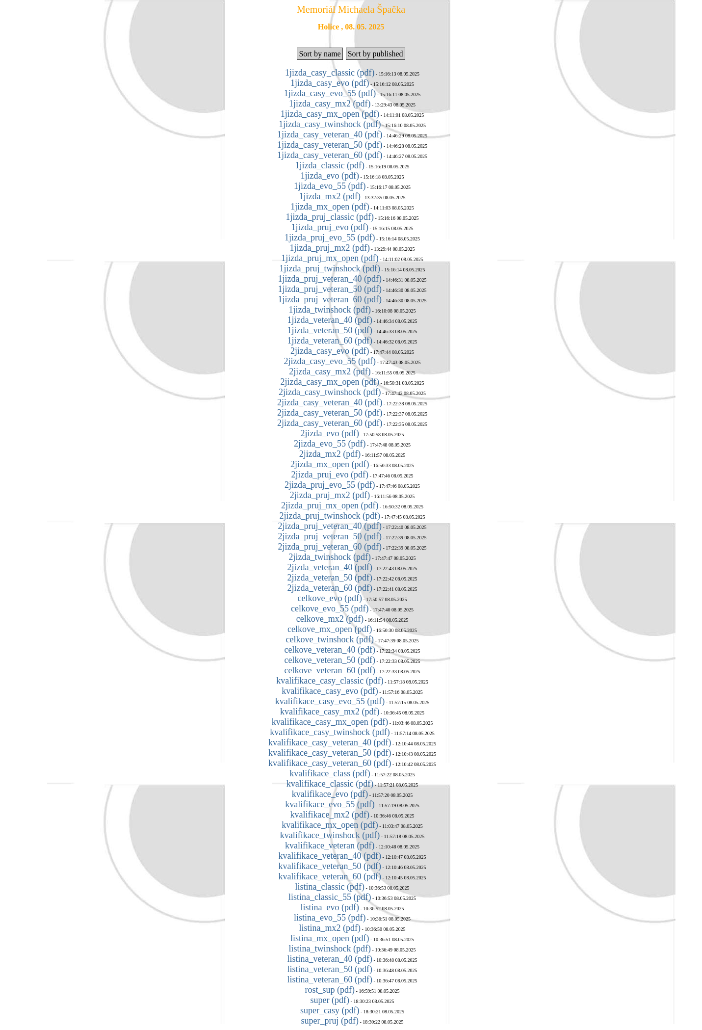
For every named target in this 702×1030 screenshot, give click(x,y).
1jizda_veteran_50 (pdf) (329, 330)
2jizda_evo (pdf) (330, 433)
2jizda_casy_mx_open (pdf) (330, 382)
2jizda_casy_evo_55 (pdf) (330, 361)
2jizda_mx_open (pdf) (329, 464)
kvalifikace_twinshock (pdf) (330, 835)
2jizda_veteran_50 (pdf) (329, 577)
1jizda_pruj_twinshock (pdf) (330, 268)
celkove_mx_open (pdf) (329, 629)
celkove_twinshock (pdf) (330, 639)
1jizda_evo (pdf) (330, 176)
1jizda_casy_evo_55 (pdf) (330, 93)
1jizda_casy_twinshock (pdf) (330, 124)
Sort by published (375, 54)
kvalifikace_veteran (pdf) (329, 845)
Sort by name (319, 54)
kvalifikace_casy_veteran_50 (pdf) (329, 753)
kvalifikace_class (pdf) (329, 773)
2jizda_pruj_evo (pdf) (329, 474)
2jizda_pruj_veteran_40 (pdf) (330, 526)
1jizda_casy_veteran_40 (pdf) (329, 134)
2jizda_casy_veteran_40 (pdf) (329, 402)
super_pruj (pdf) (330, 1021)
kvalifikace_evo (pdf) (330, 794)
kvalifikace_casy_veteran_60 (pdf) (329, 763)
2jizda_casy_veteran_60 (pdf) (329, 423)
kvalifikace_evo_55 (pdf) (329, 804)
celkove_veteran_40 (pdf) (330, 650)
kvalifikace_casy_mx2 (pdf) (329, 711)
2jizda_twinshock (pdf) (330, 557)
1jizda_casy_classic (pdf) (329, 73)
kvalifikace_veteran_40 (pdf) (330, 856)
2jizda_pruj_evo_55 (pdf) (330, 485)
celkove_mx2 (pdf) (330, 619)
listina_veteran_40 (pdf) (329, 959)
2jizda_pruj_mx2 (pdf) (330, 495)
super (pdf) (330, 1000)
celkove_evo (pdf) (330, 598)
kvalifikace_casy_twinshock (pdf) (330, 732)
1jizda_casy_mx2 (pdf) (329, 103)
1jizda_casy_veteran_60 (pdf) (329, 155)
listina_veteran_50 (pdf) (329, 969)
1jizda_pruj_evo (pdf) (329, 227)
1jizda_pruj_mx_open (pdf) (329, 258)
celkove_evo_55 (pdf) (329, 608)
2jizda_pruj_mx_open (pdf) (329, 505)
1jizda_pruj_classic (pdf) (330, 217)
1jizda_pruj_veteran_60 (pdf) (330, 299)
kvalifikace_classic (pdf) (329, 784)
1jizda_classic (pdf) (329, 165)
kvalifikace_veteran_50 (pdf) (330, 866)
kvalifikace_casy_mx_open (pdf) (330, 722)
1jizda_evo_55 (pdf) (329, 186)
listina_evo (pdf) (330, 907)
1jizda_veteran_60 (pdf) (329, 340)
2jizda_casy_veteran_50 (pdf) (329, 413)
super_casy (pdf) (329, 1010)
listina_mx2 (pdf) (330, 928)
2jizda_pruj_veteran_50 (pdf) (330, 536)
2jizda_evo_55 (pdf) (329, 444)
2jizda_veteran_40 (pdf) (329, 567)
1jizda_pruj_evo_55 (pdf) (330, 237)
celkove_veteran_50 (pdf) (330, 660)
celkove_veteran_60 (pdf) (330, 670)
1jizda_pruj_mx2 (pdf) (330, 248)
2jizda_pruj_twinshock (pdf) (330, 516)
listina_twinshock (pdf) (330, 948)
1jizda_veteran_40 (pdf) (329, 320)
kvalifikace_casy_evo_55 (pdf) (330, 701)
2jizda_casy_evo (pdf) (329, 351)
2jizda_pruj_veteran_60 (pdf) (330, 547)
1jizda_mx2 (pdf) (330, 196)
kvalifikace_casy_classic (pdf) (329, 681)
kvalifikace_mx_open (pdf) (330, 825)
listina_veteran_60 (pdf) (329, 979)
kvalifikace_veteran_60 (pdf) (330, 876)
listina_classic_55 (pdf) (329, 897)
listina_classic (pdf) (329, 887)
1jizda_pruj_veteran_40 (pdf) (330, 279)
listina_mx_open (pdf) (329, 938)
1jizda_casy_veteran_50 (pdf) (329, 145)
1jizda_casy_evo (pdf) (329, 83)
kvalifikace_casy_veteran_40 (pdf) (329, 742)
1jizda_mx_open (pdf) (329, 206)
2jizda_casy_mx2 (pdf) (329, 371)
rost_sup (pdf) (330, 990)
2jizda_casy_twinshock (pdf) (330, 392)
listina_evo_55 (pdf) (329, 918)
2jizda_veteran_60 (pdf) (329, 588)
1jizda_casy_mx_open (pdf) (330, 114)
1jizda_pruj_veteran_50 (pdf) (330, 289)
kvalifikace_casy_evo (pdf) (330, 691)
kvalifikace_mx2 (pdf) (329, 814)
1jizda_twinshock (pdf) (330, 310)
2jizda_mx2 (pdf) (330, 454)
